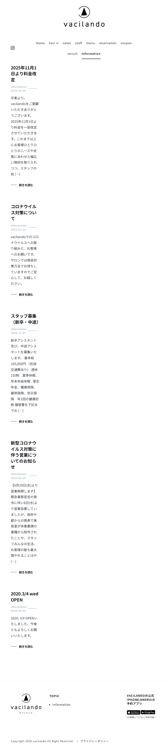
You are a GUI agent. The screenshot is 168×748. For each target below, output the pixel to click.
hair (52, 43)
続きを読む (26, 185)
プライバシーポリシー (94, 741)
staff (78, 43)
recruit (72, 53)
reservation (107, 43)
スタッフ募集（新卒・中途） (26, 319)
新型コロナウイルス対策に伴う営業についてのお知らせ (23, 455)
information (18, 86)
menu (90, 43)
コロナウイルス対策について (23, 212)
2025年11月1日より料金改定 (23, 74)
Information (91, 53)
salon (67, 43)
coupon (126, 43)
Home (40, 43)
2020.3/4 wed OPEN (24, 597)
